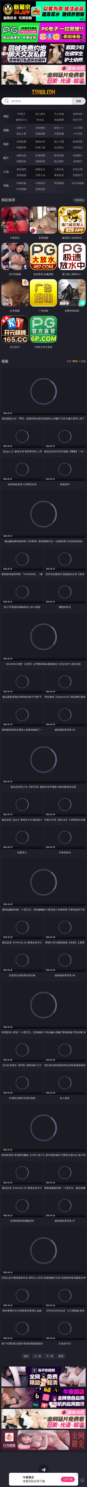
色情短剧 (40, 189)
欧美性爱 (78, 141)
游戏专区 (78, 113)
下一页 (49, 1356)
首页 (26, 1356)
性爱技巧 (78, 175)
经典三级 (40, 147)
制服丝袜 (21, 147)
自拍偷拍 (40, 127)
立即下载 (68, 1479)
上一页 (37, 1356)
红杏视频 (21, 189)
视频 (6, 130)
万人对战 (59, 113)
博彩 (6, 116)
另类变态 (78, 147)
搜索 (78, 101)
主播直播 (59, 133)
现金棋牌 (59, 119)
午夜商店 (40, 183)
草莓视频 (59, 183)
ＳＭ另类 (78, 133)
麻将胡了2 (21, 119)
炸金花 (40, 119)
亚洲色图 (40, 155)
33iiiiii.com (43, 92)
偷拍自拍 (40, 141)
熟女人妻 (21, 133)
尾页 (61, 1356)
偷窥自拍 (21, 155)
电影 (6, 144)
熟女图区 (59, 161)
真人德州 (40, 113)
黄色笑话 (59, 175)
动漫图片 (78, 155)
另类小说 (40, 175)
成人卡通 (59, 141)
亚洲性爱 (21, 141)
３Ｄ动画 (78, 127)
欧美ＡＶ (59, 127)
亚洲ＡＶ (21, 127)
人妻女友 (59, 169)
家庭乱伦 (40, 169)
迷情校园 (21, 175)
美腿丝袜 (21, 161)
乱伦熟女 (59, 147)
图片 (6, 158)
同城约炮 (21, 183)
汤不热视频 (78, 183)
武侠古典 (78, 169)
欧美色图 (59, 155)
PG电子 (21, 113)
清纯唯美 (40, 161)
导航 (6, 185)
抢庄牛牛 (78, 119)
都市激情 (21, 169)
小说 (6, 172)
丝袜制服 (40, 133)
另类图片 (78, 161)
